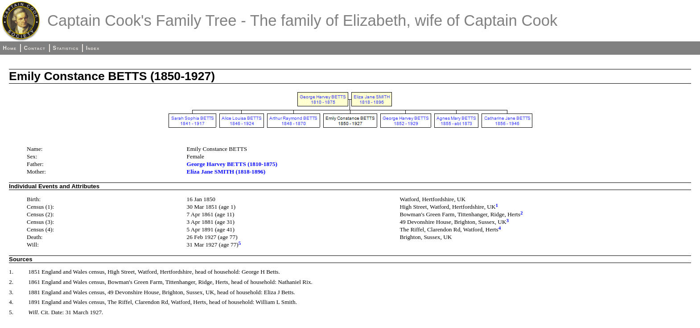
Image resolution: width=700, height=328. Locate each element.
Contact (34, 48)
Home (9, 48)
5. (11, 312)
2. (11, 282)
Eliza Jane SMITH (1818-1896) (226, 171)
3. (11, 292)
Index (93, 48)
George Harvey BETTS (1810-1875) (232, 164)
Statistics (65, 48)
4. (11, 302)
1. (11, 271)
